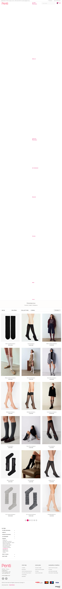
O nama (23, 567)
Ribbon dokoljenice (10, 480)
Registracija (57, 0)
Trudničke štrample (7, 547)
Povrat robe (38, 567)
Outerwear (5, 536)
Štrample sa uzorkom (7, 541)
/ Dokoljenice (35, 305)
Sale (32, 299)
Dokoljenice (5, 548)
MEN (32, 282)
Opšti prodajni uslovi (27, 571)
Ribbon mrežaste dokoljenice (51, 343)
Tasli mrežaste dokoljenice (51, 412)
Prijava (50, 0)
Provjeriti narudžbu (53, 573)
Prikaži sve (5, 540)
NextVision (12, 585)
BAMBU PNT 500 (52, 480)
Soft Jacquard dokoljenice (10, 514)
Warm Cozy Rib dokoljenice (10, 343)
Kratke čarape (5, 551)
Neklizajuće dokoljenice (10, 412)
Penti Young (5, 554)
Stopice (4, 552)
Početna (26, 305)
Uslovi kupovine (39, 573)
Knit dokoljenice (10, 446)
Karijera (24, 576)
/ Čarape (30, 305)
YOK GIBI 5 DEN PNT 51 (52, 514)
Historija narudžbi (53, 571)
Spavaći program (32, 139)
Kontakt (24, 569)
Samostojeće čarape (7, 545)
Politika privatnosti (26, 573)
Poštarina (24, 574)
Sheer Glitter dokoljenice (51, 377)
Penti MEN (4, 556)
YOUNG (32, 236)
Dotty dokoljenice (51, 446)
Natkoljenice (5, 549)
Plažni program (32, 3)
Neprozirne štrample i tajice (8, 542)
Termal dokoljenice (31, 343)
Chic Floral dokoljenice (31, 377)
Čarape (4, 538)
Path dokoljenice (31, 480)
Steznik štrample (6, 546)
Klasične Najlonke (6, 543)
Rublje (32, 58)
